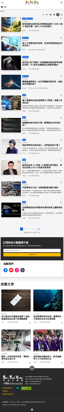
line (54, 14)
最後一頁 (39, 229)
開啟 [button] (32, 368)
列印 (61, 14)
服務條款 (5, 391)
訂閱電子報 (32, 254)
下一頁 (32, 229)
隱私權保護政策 (7, 388)
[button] (61, 2)
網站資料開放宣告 (8, 394)
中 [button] (57, 14)
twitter (46, 14)
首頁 (3, 11)
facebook (43, 14)
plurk (50, 14)
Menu (2, 2)
